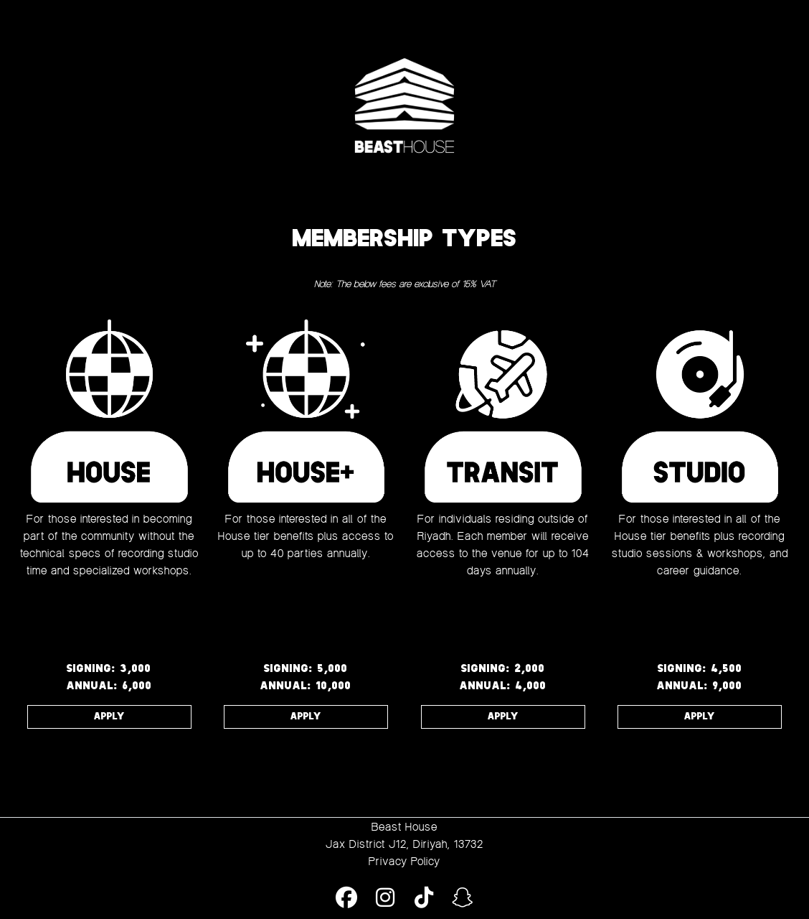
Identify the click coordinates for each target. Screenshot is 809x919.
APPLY (109, 717)
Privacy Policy (404, 861)
